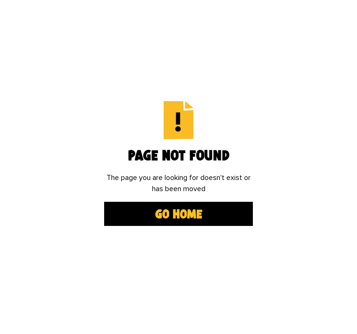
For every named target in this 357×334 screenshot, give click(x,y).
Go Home (178, 213)
